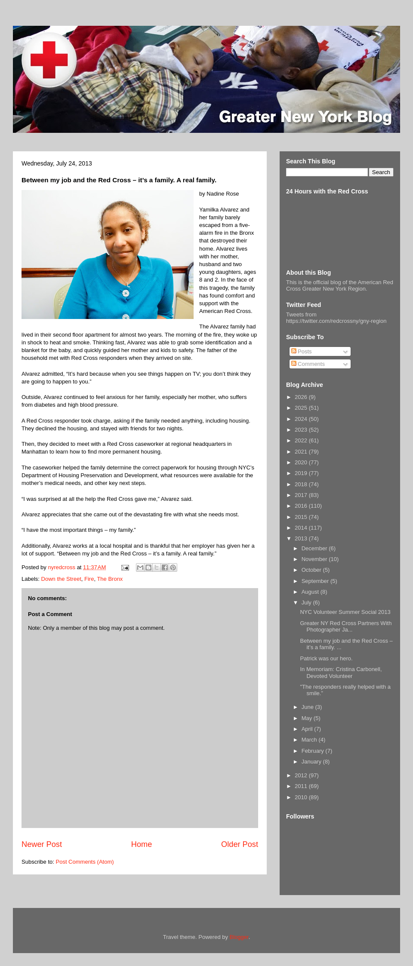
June (308, 707)
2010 (302, 797)
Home (141, 844)
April (308, 729)
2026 (302, 397)
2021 (302, 451)
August (311, 592)
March (310, 739)
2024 (302, 419)
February (314, 751)
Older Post (239, 844)
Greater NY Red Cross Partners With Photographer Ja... (345, 626)
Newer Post (42, 844)
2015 (302, 517)
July (307, 602)
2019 (302, 473)
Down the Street (61, 579)
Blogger (239, 937)
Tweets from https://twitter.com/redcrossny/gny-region (336, 317)
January (312, 761)
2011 (302, 786)
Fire (89, 579)
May (308, 718)
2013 (302, 538)
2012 (302, 775)
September (316, 581)
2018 (302, 484)
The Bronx (110, 579)
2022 (302, 440)
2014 (302, 527)
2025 (302, 408)
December (315, 548)
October (312, 570)
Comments (308, 364)
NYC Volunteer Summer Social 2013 (345, 612)
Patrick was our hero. (326, 658)
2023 (302, 429)
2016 (302, 506)
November (315, 559)
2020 (302, 462)
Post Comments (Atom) (85, 862)
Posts (301, 351)
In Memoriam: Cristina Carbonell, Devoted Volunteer (341, 672)
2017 (302, 495)
